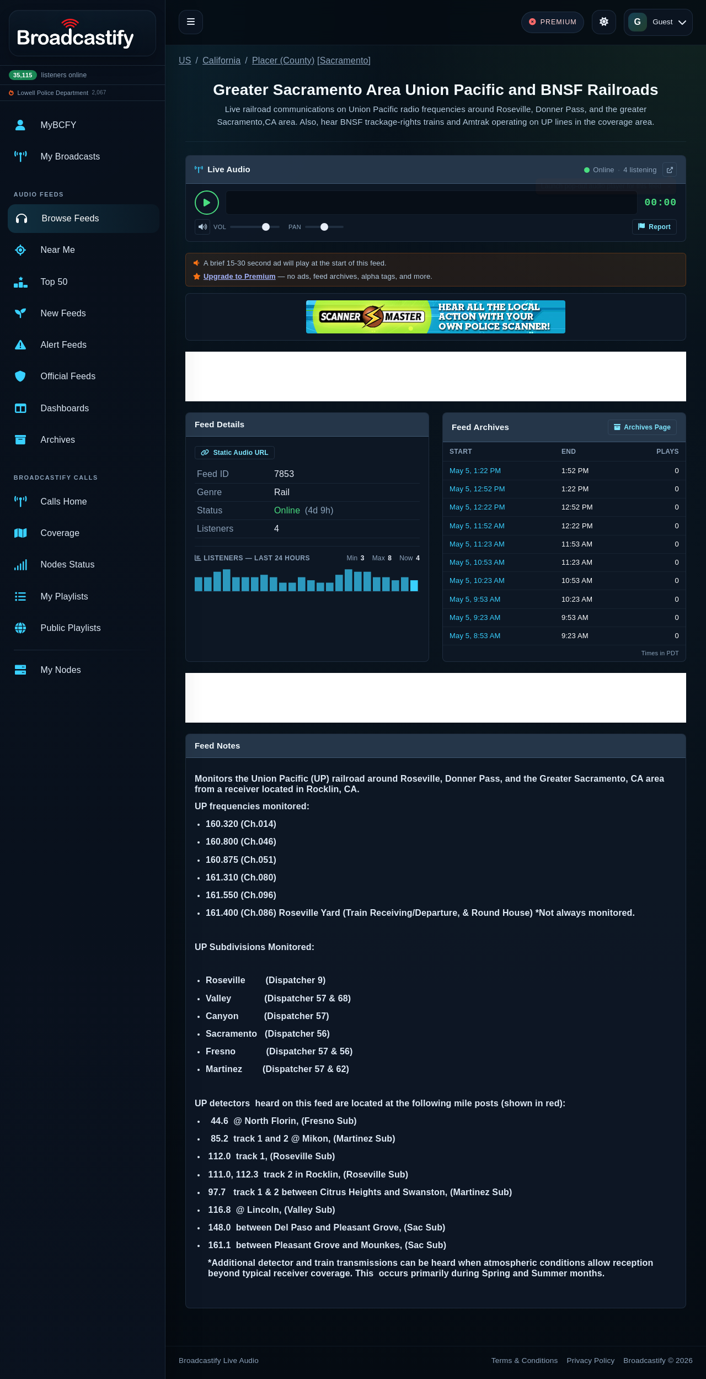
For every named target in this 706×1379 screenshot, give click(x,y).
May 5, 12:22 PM (477, 507)
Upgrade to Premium (240, 276)
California (221, 60)
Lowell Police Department (53, 92)
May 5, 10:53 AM (477, 562)
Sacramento (344, 60)
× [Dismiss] (669, 188)
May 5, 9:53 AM (475, 599)
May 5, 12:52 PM (477, 489)
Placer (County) (283, 60)
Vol (219, 227)
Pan (294, 227)
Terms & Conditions (524, 1360)
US (185, 60)
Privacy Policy (591, 1360)
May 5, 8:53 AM (475, 636)
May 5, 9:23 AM (475, 617)
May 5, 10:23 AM (477, 580)
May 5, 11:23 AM (477, 544)
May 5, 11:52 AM (477, 526)
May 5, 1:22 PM (475, 470)
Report (654, 227)
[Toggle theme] (604, 22)
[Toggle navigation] (191, 22)
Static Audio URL (235, 453)
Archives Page (642, 427)
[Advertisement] (435, 376)
